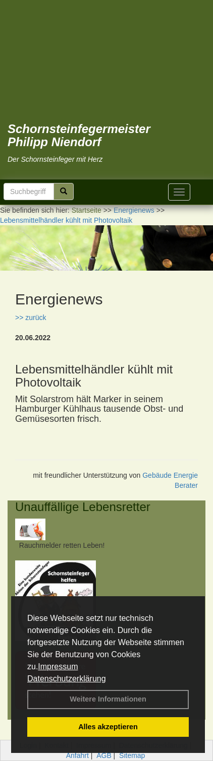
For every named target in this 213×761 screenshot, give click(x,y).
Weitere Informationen (108, 699)
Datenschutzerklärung (66, 678)
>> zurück (30, 317)
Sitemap (132, 755)
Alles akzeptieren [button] (108, 727)
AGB (104, 755)
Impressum (58, 666)
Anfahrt (77, 755)
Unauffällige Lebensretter (82, 507)
